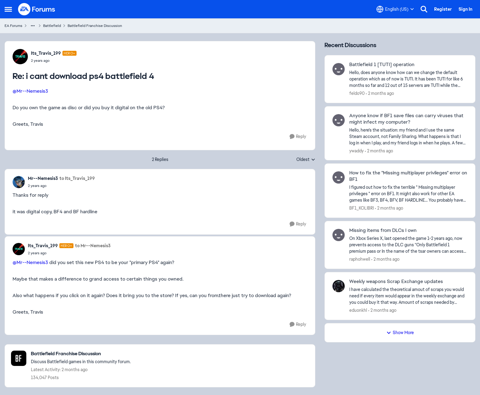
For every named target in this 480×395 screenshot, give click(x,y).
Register (443, 9)
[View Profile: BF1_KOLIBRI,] (338, 177)
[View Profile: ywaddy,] (338, 120)
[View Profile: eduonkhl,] (338, 286)
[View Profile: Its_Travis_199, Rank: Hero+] (20, 56)
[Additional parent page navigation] (32, 25)
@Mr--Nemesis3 (30, 91)
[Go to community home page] (36, 9)
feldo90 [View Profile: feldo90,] (357, 93)
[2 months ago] (380, 93)
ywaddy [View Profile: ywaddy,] (356, 150)
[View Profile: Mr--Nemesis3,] (19, 182)
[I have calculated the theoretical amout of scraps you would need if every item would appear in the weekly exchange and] (408, 296)
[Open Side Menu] (8, 9)
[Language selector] (395, 9)
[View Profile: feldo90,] (338, 69)
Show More (400, 332)
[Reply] (297, 136)
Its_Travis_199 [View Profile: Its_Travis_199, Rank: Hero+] (46, 53)
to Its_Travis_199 (77, 178)
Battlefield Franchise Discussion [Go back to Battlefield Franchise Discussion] (95, 25)
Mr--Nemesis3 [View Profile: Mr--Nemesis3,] (43, 178)
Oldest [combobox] (305, 160)
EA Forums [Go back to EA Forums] (13, 25)
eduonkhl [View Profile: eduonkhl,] (358, 310)
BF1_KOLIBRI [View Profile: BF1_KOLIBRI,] (361, 208)
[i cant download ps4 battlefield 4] (54, 60)
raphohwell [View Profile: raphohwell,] (359, 259)
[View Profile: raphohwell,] (338, 235)
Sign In (465, 9)
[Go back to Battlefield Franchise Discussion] (81, 354)
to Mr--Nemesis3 (93, 245)
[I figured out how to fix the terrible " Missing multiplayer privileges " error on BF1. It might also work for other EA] (408, 193)
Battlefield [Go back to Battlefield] (52, 25)
